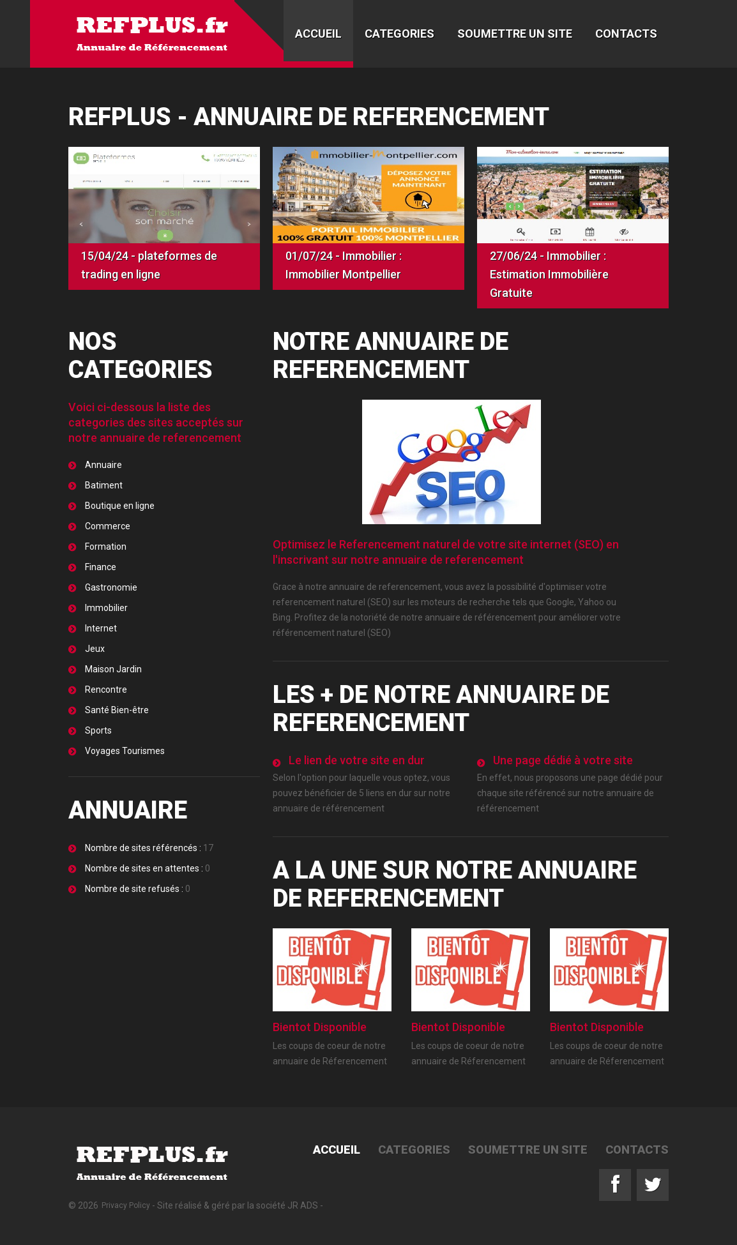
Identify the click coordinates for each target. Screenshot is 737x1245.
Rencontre (106, 689)
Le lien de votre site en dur (357, 760)
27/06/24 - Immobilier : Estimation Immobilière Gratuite (549, 274)
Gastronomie (111, 587)
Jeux (95, 649)
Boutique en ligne (120, 506)
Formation (105, 546)
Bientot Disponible (320, 1027)
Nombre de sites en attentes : (145, 868)
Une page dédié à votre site (563, 760)
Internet (101, 628)
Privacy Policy (126, 1205)
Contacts (626, 33)
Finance (100, 567)
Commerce (107, 526)
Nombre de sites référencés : (143, 848)
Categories (399, 33)
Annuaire (103, 465)
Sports (98, 730)
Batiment (104, 485)
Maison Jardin (113, 669)
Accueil (318, 33)
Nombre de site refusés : (135, 889)
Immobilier (106, 608)
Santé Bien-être (117, 710)
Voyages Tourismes (125, 751)
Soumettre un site (514, 33)
